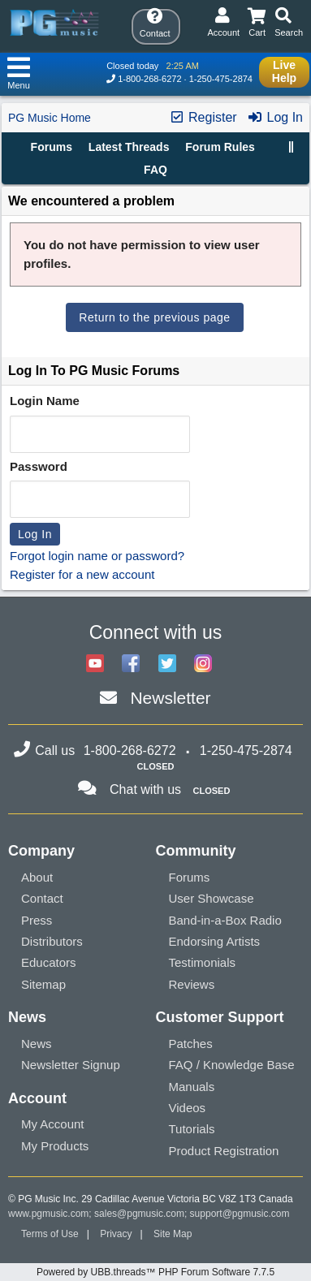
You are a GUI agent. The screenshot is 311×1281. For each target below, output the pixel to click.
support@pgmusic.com (240, 1213)
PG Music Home (49, 117)
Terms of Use (50, 1234)
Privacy (116, 1234)
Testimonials (202, 962)
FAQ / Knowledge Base (232, 1065)
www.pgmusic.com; (50, 1213)
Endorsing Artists (215, 941)
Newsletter (170, 697)
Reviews (192, 984)
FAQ (155, 169)
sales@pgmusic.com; (142, 1213)
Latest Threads (129, 146)
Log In (275, 117)
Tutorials (192, 1129)
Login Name (45, 401)
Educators (48, 962)
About (37, 877)
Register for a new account (82, 574)
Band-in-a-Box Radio (225, 920)
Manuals (192, 1086)
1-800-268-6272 (149, 79)
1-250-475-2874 (221, 79)
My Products (55, 1146)
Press (36, 920)
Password (38, 466)
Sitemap (43, 984)
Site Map (172, 1234)
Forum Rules (220, 146)
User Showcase (211, 898)
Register (203, 117)
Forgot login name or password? (97, 556)
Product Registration (224, 1151)
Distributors (52, 941)
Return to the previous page (154, 317)
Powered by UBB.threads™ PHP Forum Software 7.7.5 (155, 1272)
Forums (51, 146)
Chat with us (145, 789)
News (36, 1043)
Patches (191, 1043)
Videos (187, 1108)
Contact (42, 898)
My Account (52, 1124)
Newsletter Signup (70, 1065)
